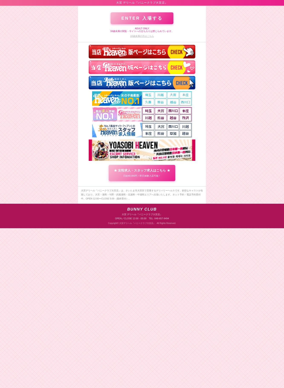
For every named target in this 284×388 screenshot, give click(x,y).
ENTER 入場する (141, 178)
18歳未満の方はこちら (142, 196)
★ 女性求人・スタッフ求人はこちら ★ (142, 332)
